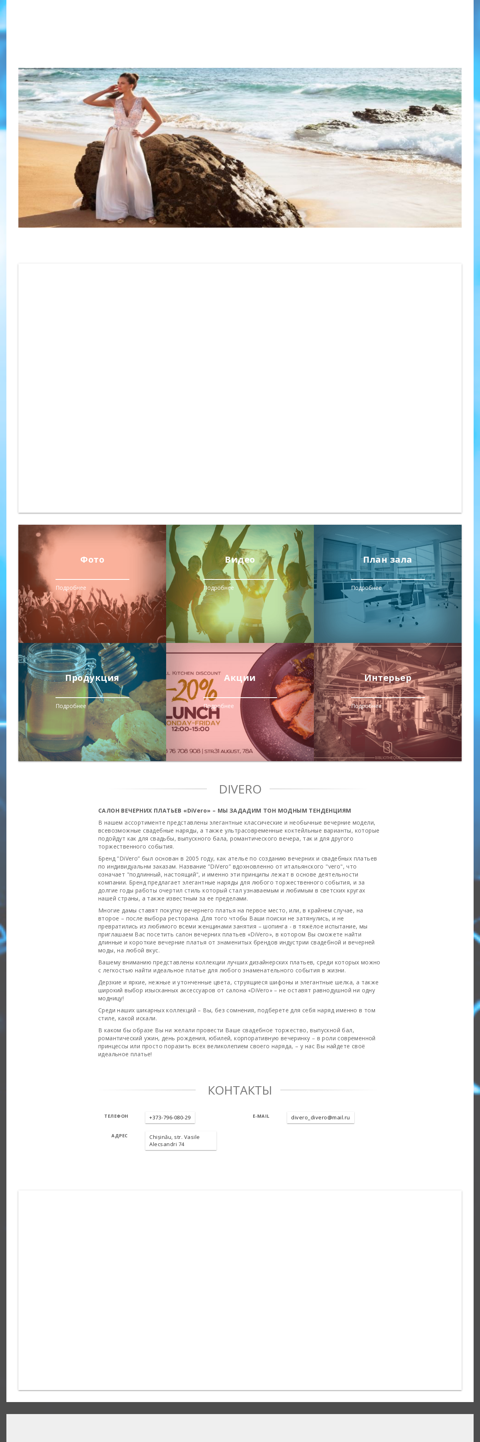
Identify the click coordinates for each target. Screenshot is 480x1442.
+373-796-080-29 (170, 1117)
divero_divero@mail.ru (320, 1117)
